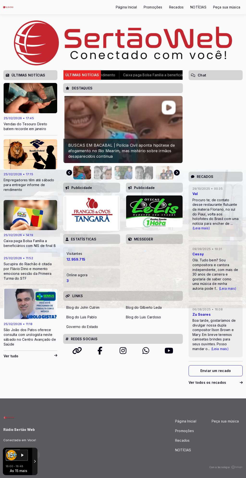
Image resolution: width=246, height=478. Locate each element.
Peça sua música (226, 7)
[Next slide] (177, 173)
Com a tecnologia (226, 467)
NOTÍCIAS (198, 7)
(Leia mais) (201, 228)
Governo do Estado (82, 327)
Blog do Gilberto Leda (144, 307)
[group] (123, 129)
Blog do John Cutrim (82, 307)
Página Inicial (126, 7)
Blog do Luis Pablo (81, 317)
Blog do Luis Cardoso (143, 317)
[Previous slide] (69, 173)
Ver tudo (30, 356)
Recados (176, 7)
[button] (82, 172)
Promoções (153, 7)
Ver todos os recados (216, 382)
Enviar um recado (215, 371)
